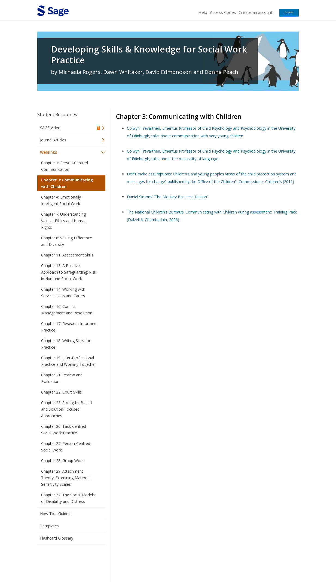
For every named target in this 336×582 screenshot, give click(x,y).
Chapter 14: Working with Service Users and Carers (63, 292)
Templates (49, 525)
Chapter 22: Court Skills (61, 392)
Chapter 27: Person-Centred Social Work (65, 447)
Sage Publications (68, 561)
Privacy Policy (263, 561)
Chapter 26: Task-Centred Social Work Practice (63, 429)
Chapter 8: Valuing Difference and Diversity (66, 241)
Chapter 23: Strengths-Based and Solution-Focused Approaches (66, 409)
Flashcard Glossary (56, 538)
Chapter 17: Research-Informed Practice (68, 327)
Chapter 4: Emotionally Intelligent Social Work (61, 200)
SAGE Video (50, 127)
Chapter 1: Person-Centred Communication (64, 166)
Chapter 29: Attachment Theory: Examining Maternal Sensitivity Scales (65, 478)
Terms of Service (199, 561)
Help (202, 12)
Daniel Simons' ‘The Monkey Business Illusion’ (167, 196)
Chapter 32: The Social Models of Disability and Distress (68, 498)
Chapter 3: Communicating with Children (67, 183)
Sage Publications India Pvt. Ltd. (116, 561)
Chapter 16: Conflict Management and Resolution (66, 309)
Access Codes (223, 12)
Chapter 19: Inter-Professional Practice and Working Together (68, 361)
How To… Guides (55, 513)
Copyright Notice (232, 561)
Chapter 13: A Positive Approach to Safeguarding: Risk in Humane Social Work (68, 272)
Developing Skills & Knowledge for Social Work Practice (149, 55)
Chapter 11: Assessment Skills (67, 255)
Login (289, 12)
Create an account (256, 12)
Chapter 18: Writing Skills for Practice (65, 344)
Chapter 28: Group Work (62, 460)
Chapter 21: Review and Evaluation (62, 378)
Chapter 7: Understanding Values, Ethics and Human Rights (64, 221)
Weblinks (48, 152)
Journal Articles (53, 140)
